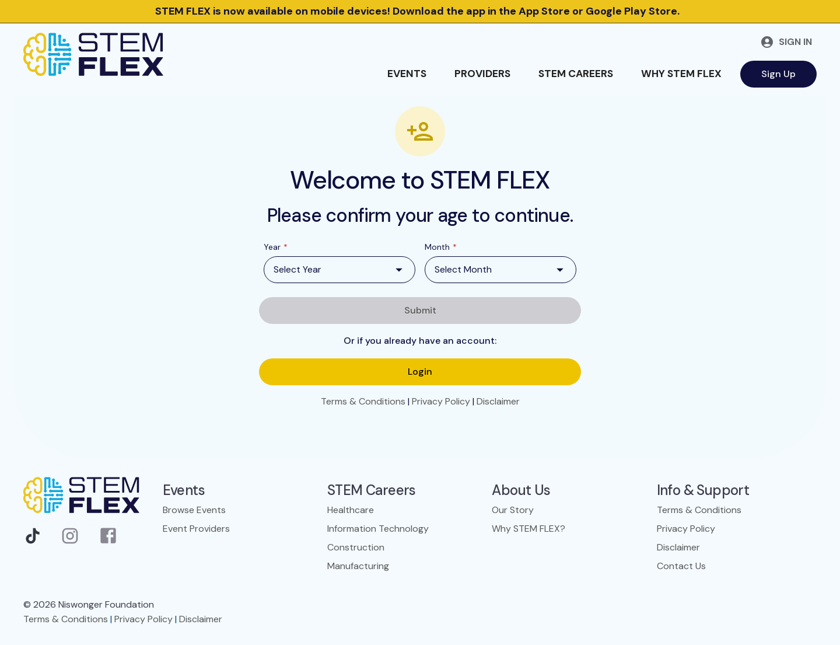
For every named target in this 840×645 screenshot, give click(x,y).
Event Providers (196, 528)
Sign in (786, 42)
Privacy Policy (441, 401)
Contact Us (681, 566)
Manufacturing (358, 566)
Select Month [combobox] (463, 269)
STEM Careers (575, 73)
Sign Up (778, 74)
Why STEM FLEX (681, 73)
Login (420, 371)
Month (441, 247)
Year (276, 247)
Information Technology (378, 528)
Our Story (513, 510)
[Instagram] (70, 539)
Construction (355, 547)
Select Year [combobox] (297, 269)
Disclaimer (498, 401)
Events (406, 73)
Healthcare (350, 510)
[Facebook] (108, 539)
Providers (482, 73)
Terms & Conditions (363, 401)
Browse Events (194, 510)
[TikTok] (32, 539)
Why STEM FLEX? (528, 528)
